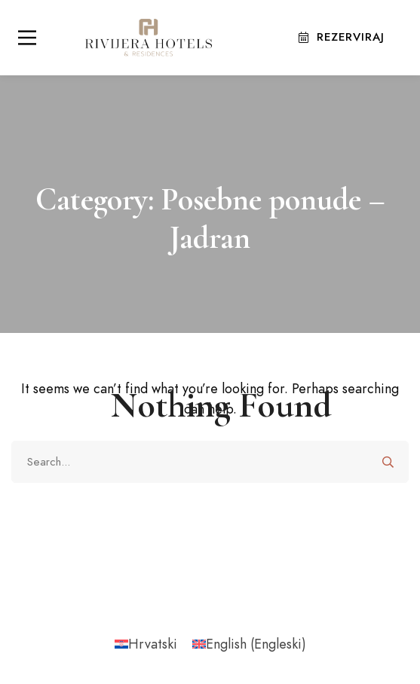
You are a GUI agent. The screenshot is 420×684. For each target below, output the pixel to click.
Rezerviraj (342, 36)
